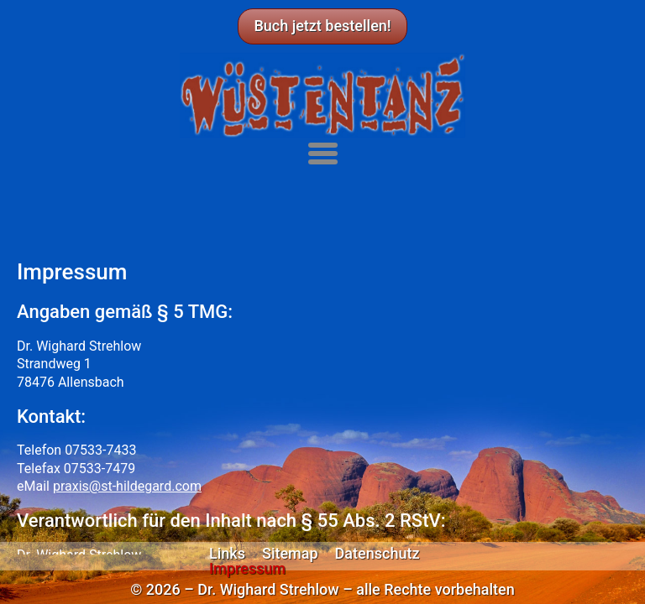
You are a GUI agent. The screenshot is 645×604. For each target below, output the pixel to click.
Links (227, 553)
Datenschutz (377, 553)
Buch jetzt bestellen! (322, 25)
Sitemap (290, 553)
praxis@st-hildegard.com (127, 486)
